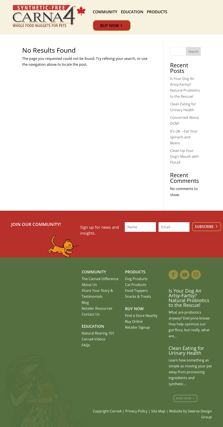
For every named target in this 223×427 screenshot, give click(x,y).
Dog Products (136, 278)
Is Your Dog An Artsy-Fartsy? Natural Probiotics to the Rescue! (189, 297)
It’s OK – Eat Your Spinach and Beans (184, 137)
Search (193, 51)
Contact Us (91, 314)
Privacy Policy (136, 411)
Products (157, 11)
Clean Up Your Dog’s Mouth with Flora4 (184, 156)
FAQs (86, 345)
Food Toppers (136, 290)
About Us (89, 284)
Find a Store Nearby (141, 315)
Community (105, 11)
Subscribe (204, 226)
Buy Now (109, 25)
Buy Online (134, 321)
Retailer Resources (97, 308)
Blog (85, 302)
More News (185, 398)
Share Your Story (96, 290)
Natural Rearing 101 (98, 333)
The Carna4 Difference (100, 278)
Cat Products (135, 284)
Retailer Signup (137, 327)
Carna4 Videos (93, 339)
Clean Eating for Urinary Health (186, 350)
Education (132, 11)
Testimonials (92, 296)
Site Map (158, 411)
